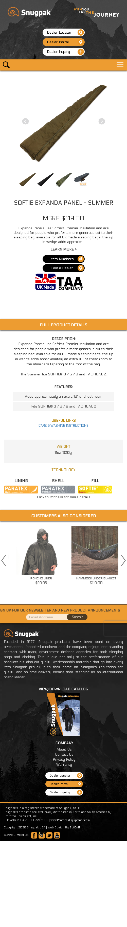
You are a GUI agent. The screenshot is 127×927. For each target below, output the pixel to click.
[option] (66, 557)
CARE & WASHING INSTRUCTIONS (63, 426)
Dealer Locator (65, 32)
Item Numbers (67, 259)
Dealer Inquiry (65, 52)
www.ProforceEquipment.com (70, 820)
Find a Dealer (67, 268)
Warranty (64, 764)
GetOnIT (74, 827)
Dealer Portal (65, 42)
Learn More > (63, 249)
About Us (64, 749)
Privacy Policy (64, 759)
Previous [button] (3, 560)
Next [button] (123, 560)
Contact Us (64, 754)
